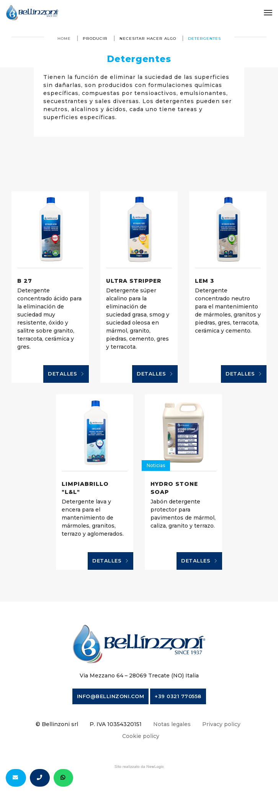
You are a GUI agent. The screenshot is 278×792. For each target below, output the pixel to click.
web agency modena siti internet (139, 766)
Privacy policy (221, 724)
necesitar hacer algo (147, 38)
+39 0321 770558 (178, 696)
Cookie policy (140, 736)
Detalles (66, 374)
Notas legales (172, 724)
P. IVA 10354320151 (116, 724)
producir (95, 38)
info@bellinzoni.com (110, 696)
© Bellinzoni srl (57, 724)
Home (64, 38)
